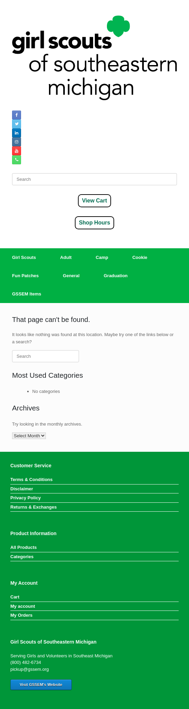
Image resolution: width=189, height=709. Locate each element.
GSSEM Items (26, 293)
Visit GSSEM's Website (41, 684)
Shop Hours (94, 223)
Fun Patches (25, 275)
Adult (65, 257)
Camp (102, 257)
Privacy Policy (25, 497)
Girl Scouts (24, 257)
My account (22, 606)
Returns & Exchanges (33, 507)
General (71, 275)
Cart (14, 596)
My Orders (21, 615)
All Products (23, 547)
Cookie (139, 257)
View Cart (94, 201)
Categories (21, 556)
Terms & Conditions (31, 479)
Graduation (116, 275)
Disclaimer (21, 488)
